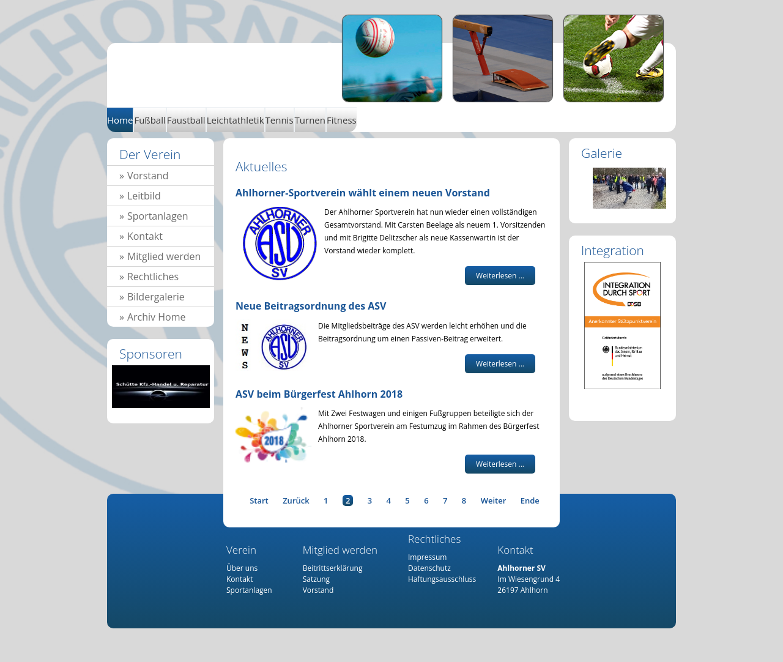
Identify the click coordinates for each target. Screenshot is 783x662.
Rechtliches (153, 276)
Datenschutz (429, 568)
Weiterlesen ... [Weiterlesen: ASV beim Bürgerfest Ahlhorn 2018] (500, 464)
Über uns (242, 568)
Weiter (494, 500)
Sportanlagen (157, 216)
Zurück (296, 500)
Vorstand (148, 175)
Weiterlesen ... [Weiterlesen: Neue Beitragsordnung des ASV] (500, 364)
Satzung (316, 579)
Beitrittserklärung (333, 568)
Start (259, 500)
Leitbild (144, 196)
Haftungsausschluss (442, 579)
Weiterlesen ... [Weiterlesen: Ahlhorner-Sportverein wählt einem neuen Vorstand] (500, 275)
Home (231, 66)
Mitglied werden (164, 256)
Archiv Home (156, 317)
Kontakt (145, 236)
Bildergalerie (156, 296)
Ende (530, 500)
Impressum (427, 557)
